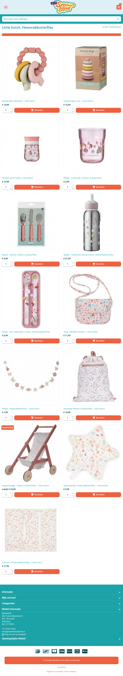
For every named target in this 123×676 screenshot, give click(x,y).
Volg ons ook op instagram (14, 634)
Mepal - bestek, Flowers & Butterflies (19, 254)
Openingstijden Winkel (14, 638)
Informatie (7, 592)
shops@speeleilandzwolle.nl (13, 632)
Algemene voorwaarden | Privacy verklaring (61, 671)
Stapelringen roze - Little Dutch (78, 101)
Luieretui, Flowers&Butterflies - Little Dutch (22, 562)
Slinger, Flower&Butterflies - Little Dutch (20, 408)
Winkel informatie (11, 609)
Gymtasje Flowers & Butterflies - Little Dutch (84, 408)
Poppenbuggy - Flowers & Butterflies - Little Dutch (25, 485)
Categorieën (8, 603)
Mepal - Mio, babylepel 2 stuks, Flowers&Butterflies (26, 331)
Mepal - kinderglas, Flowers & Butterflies (83, 178)
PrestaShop (62, 667)
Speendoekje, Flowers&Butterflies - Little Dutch (86, 485)
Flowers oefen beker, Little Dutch (17, 178)
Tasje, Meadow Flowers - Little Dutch (81, 331)
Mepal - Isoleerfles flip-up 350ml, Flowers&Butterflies (88, 254)
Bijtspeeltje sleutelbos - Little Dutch (18, 101)
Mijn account (9, 597)
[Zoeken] (61, 19)
